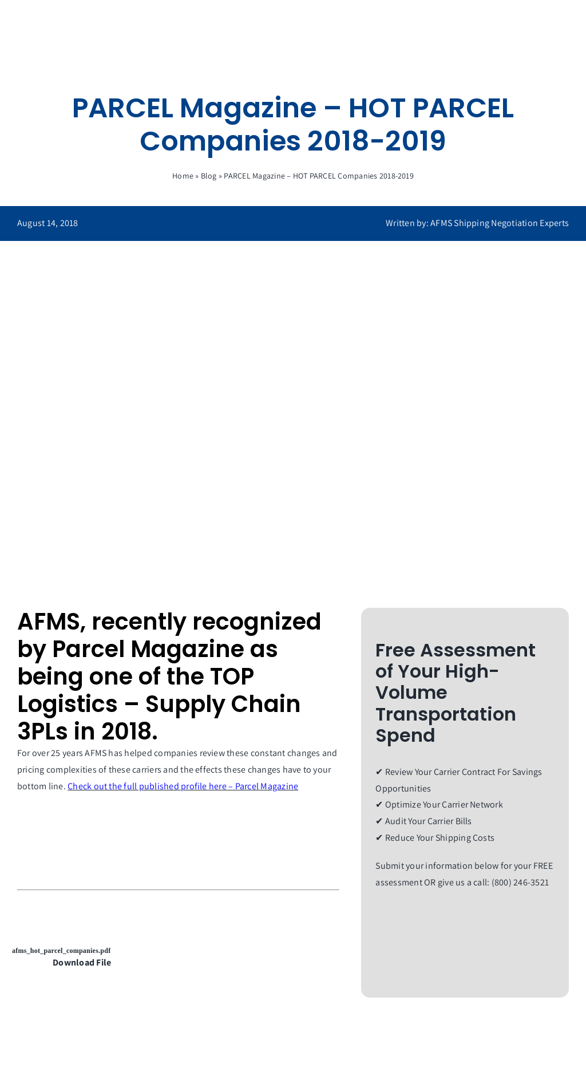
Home (182, 176)
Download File (82, 962)
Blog (209, 176)
